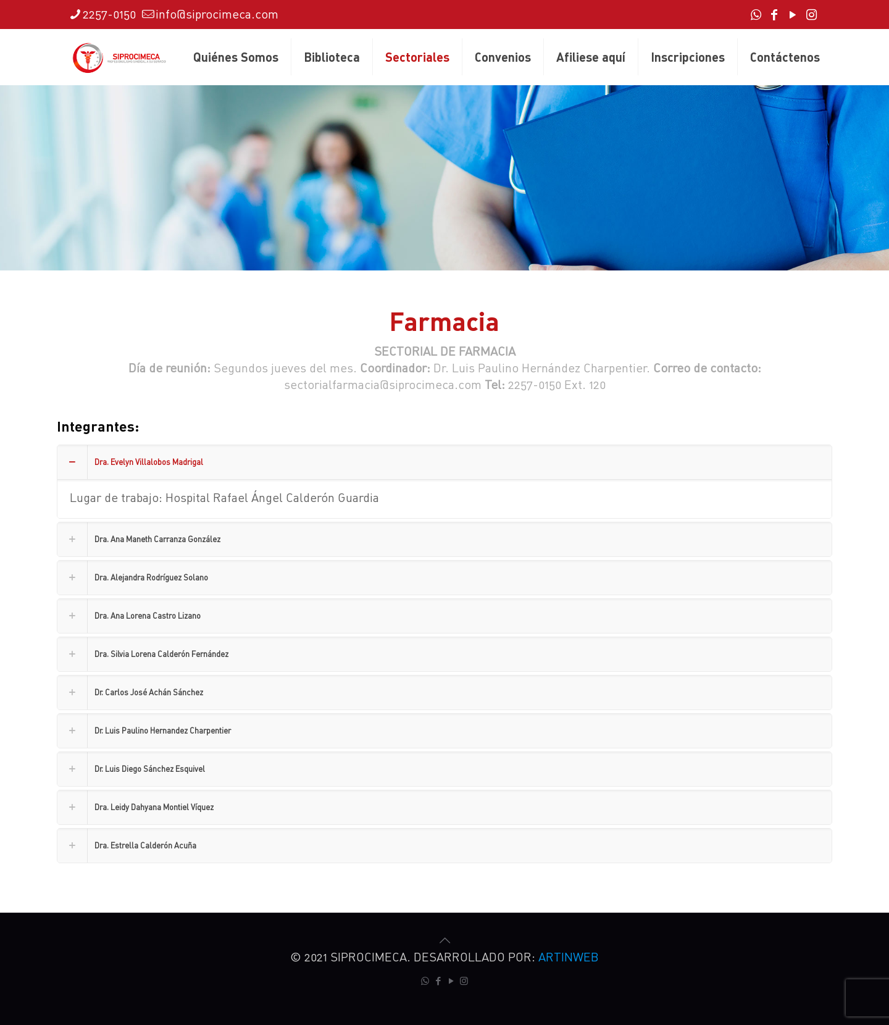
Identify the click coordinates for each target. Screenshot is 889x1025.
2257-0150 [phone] (109, 14)
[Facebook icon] (774, 15)
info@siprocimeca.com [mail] (217, 14)
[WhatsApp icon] (755, 15)
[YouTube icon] (793, 15)
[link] (444, 482)
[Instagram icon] (811, 15)
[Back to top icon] (444, 940)
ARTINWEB (568, 956)
